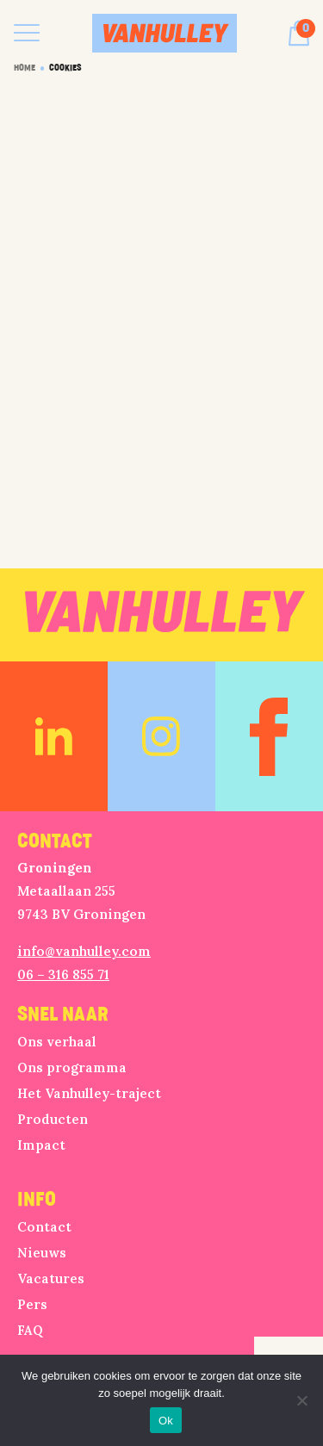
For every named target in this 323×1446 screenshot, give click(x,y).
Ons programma (72, 1067)
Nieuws (41, 1252)
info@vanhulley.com (84, 951)
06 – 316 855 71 (63, 974)
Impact (41, 1145)
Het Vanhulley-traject (89, 1093)
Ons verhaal (56, 1041)
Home (24, 68)
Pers (32, 1304)
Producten (52, 1119)
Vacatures (50, 1278)
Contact (44, 1227)
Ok (165, 1420)
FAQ (30, 1330)
